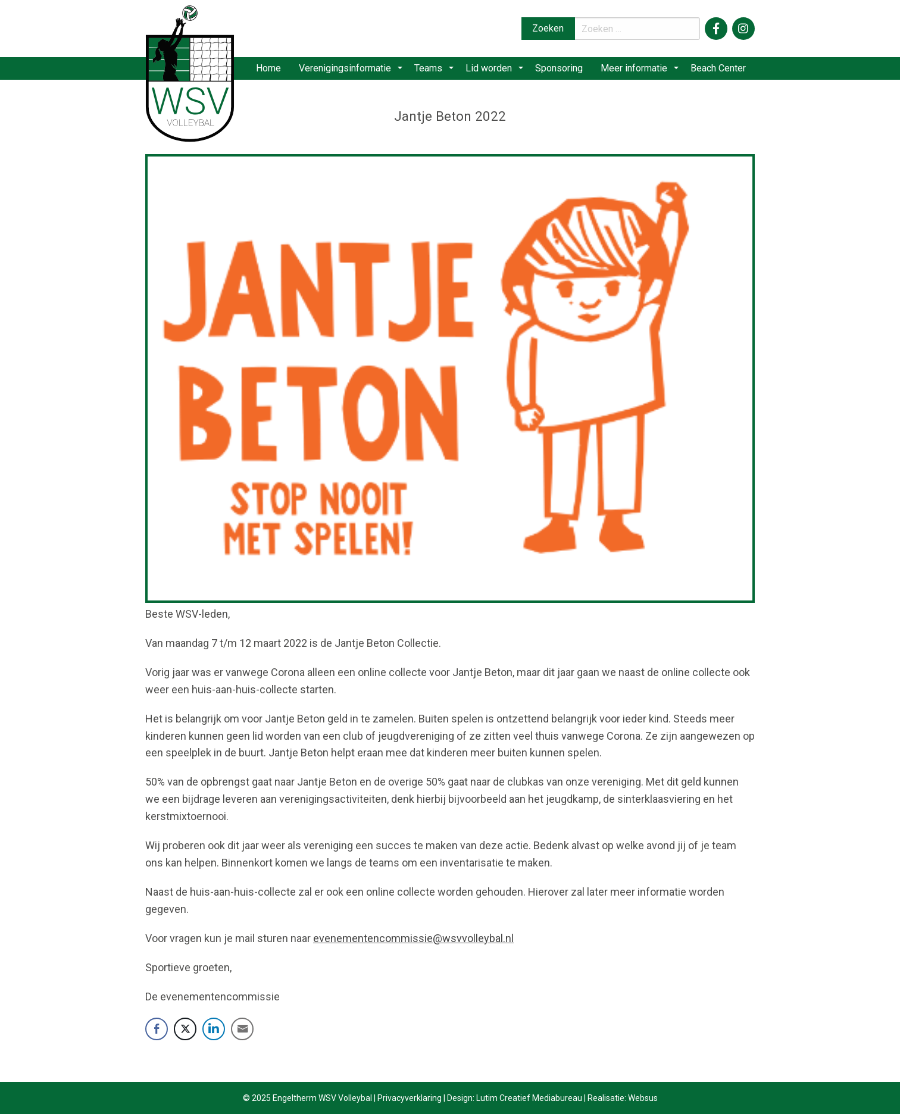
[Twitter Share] (185, 1035)
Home (282, 71)
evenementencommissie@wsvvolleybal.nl (413, 943)
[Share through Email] (242, 1035)
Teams (439, 71)
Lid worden (495, 71)
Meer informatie (637, 71)
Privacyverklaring (409, 1104)
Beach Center (717, 71)
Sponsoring (561, 71)
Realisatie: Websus (623, 1104)
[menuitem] (282, 71)
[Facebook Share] (156, 1035)
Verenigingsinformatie (360, 71)
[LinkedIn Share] (213, 1035)
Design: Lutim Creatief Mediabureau (514, 1104)
